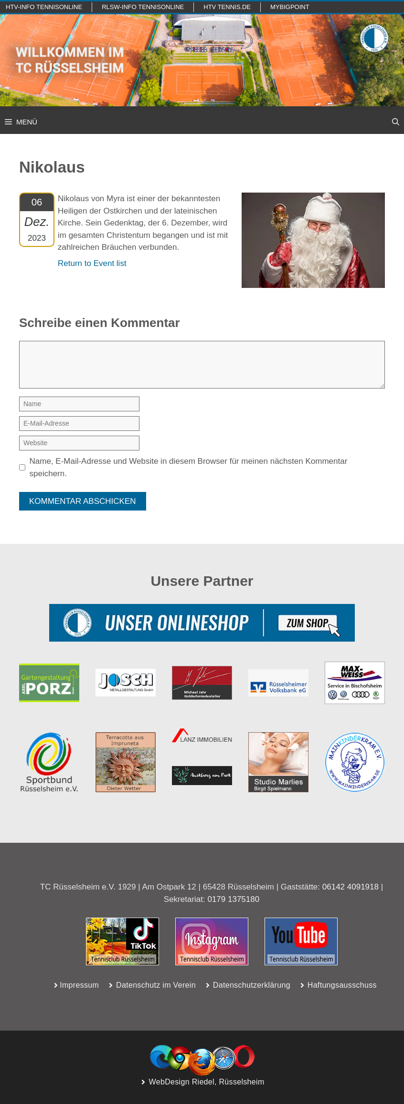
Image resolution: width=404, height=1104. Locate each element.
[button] (395, 122)
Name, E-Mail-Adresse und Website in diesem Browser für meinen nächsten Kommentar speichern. (189, 467)
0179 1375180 (233, 899)
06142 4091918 (350, 886)
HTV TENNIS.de (227, 6)
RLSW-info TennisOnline (143, 6)
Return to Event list (92, 263)
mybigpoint (289, 6)
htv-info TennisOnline (44, 6)
